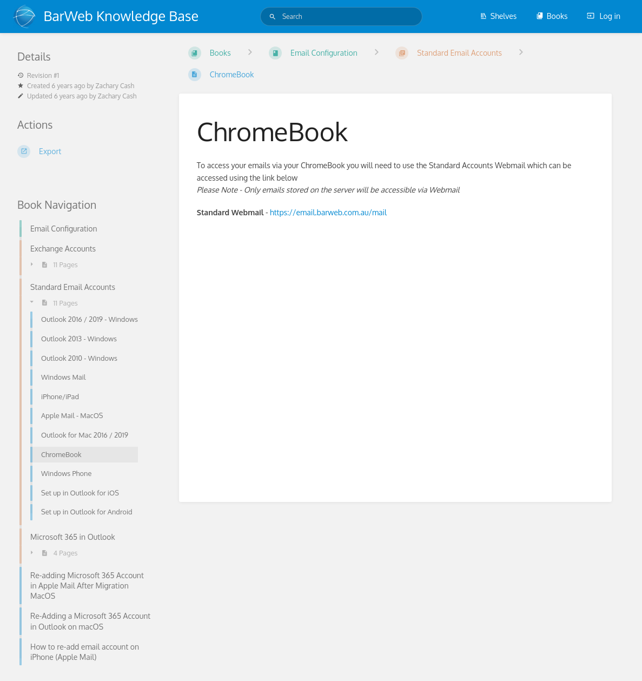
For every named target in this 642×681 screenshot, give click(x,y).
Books (552, 16)
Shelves (498, 16)
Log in (603, 16)
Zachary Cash (115, 86)
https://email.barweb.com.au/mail (328, 212)
